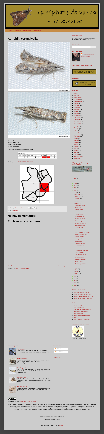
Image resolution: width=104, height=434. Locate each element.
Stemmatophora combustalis (82, 232)
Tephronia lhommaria (80, 259)
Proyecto (9, 30)
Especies (18, 30)
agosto (77, 203)
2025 (75, 179)
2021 (75, 187)
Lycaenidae (77, 127)
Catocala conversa (80, 205)
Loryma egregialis (21, 377)
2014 (75, 278)
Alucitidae (76, 95)
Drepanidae (77, 107)
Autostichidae (77, 97)
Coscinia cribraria (79, 257)
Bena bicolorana (79, 207)
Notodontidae (77, 133)
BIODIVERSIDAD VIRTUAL (26, 162)
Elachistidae (77, 109)
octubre (77, 198)
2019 (75, 192)
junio (76, 271)
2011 (75, 283)
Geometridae (77, 117)
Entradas (58, 348)
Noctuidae (76, 129)
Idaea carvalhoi (79, 209)
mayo (77, 273)
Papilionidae (77, 136)
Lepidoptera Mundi (78, 313)
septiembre (78, 201)
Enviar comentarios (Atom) (22, 268)
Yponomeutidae (78, 156)
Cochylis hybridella (22, 368)
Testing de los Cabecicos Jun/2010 (82, 298)
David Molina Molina (88, 54)
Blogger (61, 425)
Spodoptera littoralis (22, 386)
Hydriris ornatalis (79, 212)
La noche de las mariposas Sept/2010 (83, 296)
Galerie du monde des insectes (82, 319)
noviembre (78, 196)
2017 (75, 276)
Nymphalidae (77, 135)
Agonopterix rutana (80, 218)
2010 (75, 285)
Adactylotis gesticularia (81, 221)
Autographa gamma (22, 358)
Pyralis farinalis (79, 214)
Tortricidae (76, 154)
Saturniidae (77, 146)
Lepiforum (76, 317)
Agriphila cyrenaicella (80, 264)
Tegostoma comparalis (81, 234)
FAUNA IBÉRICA (78, 305)
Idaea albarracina (79, 230)
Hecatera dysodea (79, 246)
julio (76, 269)
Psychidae (76, 142)
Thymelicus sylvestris (80, 223)
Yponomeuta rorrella (80, 225)
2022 (75, 185)
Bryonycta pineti (79, 227)
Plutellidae (76, 140)
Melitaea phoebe (79, 236)
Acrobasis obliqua (79, 248)
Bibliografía (27, 30)
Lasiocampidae (77, 121)
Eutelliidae (76, 113)
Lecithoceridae (77, 123)
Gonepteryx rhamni (80, 243)
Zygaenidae (77, 158)
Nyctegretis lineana (80, 239)
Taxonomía (37, 30)
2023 (75, 183)
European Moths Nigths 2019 (81, 292)
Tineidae (76, 152)
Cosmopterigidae (78, 101)
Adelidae (76, 93)
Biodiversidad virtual (79, 307)
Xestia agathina (79, 261)
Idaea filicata (78, 241)
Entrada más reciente (13, 266)
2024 (75, 181)
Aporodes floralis (79, 252)
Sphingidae (76, 150)
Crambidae (15, 210)
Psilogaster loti (21, 349)
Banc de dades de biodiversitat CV (82, 309)
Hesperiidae (77, 119)
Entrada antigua (62, 266)
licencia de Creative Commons (28, 401)
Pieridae (76, 138)
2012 (75, 280)
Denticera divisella (79, 266)
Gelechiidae (77, 115)
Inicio (38, 266)
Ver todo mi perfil (85, 56)
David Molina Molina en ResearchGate (82, 65)
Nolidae (76, 131)
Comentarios (59, 351)
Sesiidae (76, 148)
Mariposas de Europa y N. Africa (82, 315)
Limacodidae (77, 125)
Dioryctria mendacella (80, 254)
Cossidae (76, 103)
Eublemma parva (79, 216)
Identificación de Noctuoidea (81, 311)
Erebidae (76, 111)
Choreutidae (77, 99)
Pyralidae (76, 144)
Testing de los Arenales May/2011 (82, 294)
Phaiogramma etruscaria (81, 250)
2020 (75, 190)
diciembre (78, 194)
